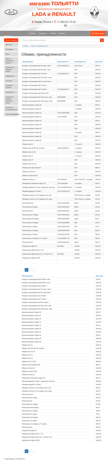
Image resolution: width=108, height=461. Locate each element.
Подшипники (10, 76)
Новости (53, 33)
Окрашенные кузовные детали (10, 69)
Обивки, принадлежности (39, 46)
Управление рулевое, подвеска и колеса (9, 100)
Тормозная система (9, 86)
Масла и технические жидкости (10, 60)
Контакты (62, 33)
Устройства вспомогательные (11, 108)
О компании (43, 33)
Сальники (9, 81)
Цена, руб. (99, 62)
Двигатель (9, 44)
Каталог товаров (12, 40)
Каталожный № (63, 62)
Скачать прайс (98, 33)
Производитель (80, 62)
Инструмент (9, 49)
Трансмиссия (10, 92)
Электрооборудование (12, 114)
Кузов (7, 54)
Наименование (27, 62)
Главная (32, 33)
